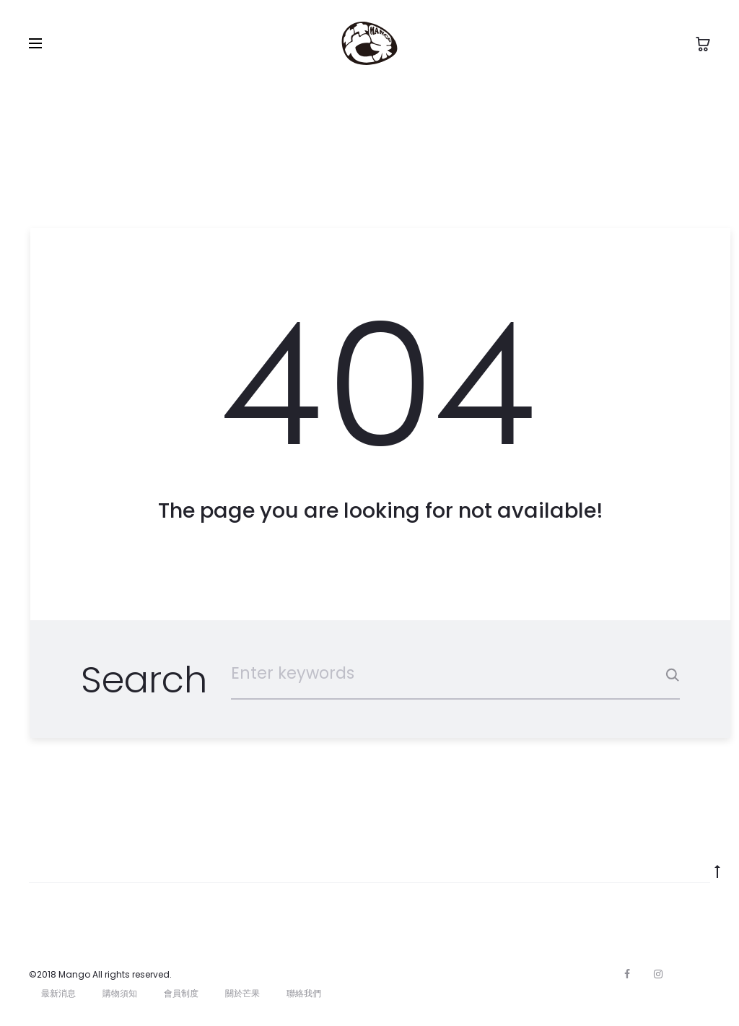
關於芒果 (242, 993)
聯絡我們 (304, 993)
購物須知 (119, 993)
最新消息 (58, 993)
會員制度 (181, 993)
